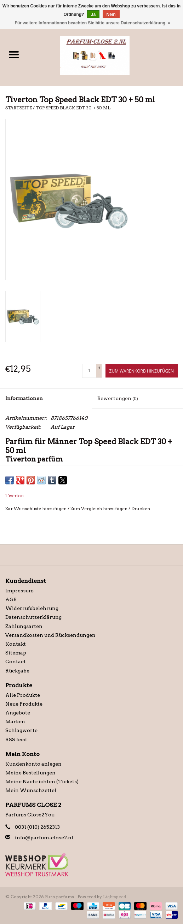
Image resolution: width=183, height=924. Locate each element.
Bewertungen (117, 398)
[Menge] (89, 371)
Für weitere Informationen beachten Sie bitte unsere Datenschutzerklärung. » (92, 22)
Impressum (19, 590)
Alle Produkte (22, 695)
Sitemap (15, 653)
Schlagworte (21, 730)
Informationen (24, 398)
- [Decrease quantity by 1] (99, 373)
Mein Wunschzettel (30, 790)
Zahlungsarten (23, 626)
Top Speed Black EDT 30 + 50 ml (73, 107)
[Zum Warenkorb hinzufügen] (141, 371)
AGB (11, 599)
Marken (15, 721)
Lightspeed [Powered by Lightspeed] (114, 896)
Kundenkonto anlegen (33, 764)
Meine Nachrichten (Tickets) (42, 781)
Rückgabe (17, 671)
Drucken (140, 508)
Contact (15, 661)
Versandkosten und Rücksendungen (50, 635)
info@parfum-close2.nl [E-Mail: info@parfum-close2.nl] (44, 837)
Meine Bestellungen (30, 772)
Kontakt (15, 644)
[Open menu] (14, 54)
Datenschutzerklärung (33, 617)
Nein (111, 14)
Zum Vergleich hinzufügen (99, 508)
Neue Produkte (23, 704)
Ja (93, 14)
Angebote (17, 712)
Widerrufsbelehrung (31, 608)
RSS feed (16, 739)
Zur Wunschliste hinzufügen (36, 508)
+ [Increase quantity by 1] (99, 367)
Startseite (18, 107)
